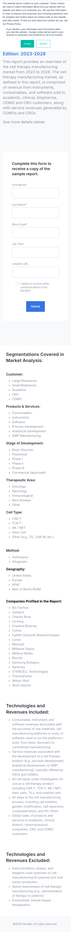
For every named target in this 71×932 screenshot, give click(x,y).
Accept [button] (27, 43)
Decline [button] (43, 43)
